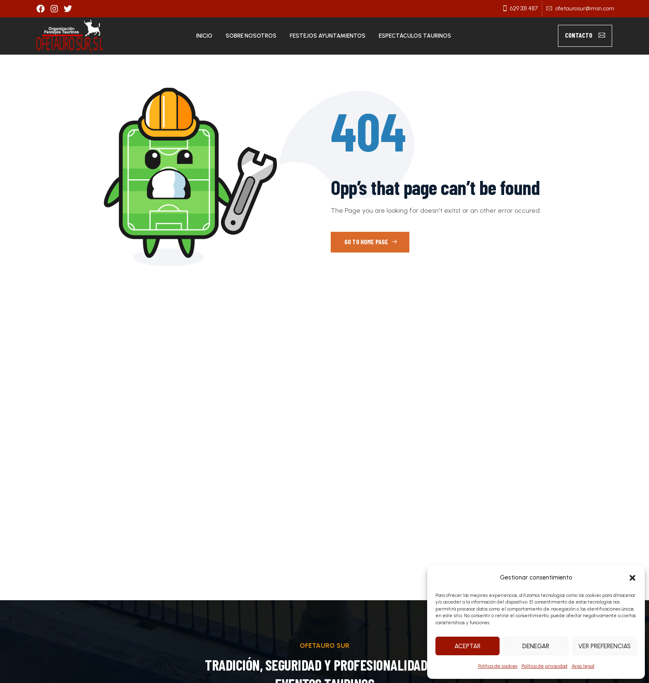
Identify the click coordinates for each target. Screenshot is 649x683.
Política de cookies (497, 666)
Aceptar (467, 646)
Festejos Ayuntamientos (327, 35)
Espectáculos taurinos (415, 35)
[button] (632, 578)
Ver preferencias (604, 646)
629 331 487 (524, 8)
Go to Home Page (370, 241)
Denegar (535, 646)
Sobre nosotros (251, 35)
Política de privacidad (544, 666)
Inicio (204, 35)
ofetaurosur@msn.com (584, 8)
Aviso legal (583, 666)
